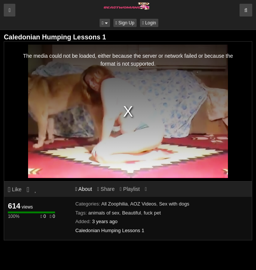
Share (106, 189)
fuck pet (152, 213)
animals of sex (103, 213)
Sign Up (125, 23)
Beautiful (131, 213)
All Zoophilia (114, 204)
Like (14, 189)
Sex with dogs (174, 204)
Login (149, 23)
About (83, 189)
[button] (105, 23)
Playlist (130, 189)
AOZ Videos (143, 204)
